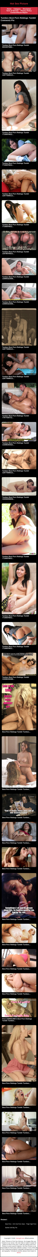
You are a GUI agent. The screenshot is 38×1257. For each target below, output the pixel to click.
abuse (19, 1252)
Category (17, 9)
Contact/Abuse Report (19, 12)
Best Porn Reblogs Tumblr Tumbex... (16, 732)
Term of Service (12, 11)
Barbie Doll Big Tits (11, 1227)
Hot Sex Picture (19, 3)
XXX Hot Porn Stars (18, 1224)
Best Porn (8, 1224)
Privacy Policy (26, 11)
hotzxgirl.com (20, 1238)
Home (9, 9)
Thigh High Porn (31, 1224)
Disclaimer (27, 9)
